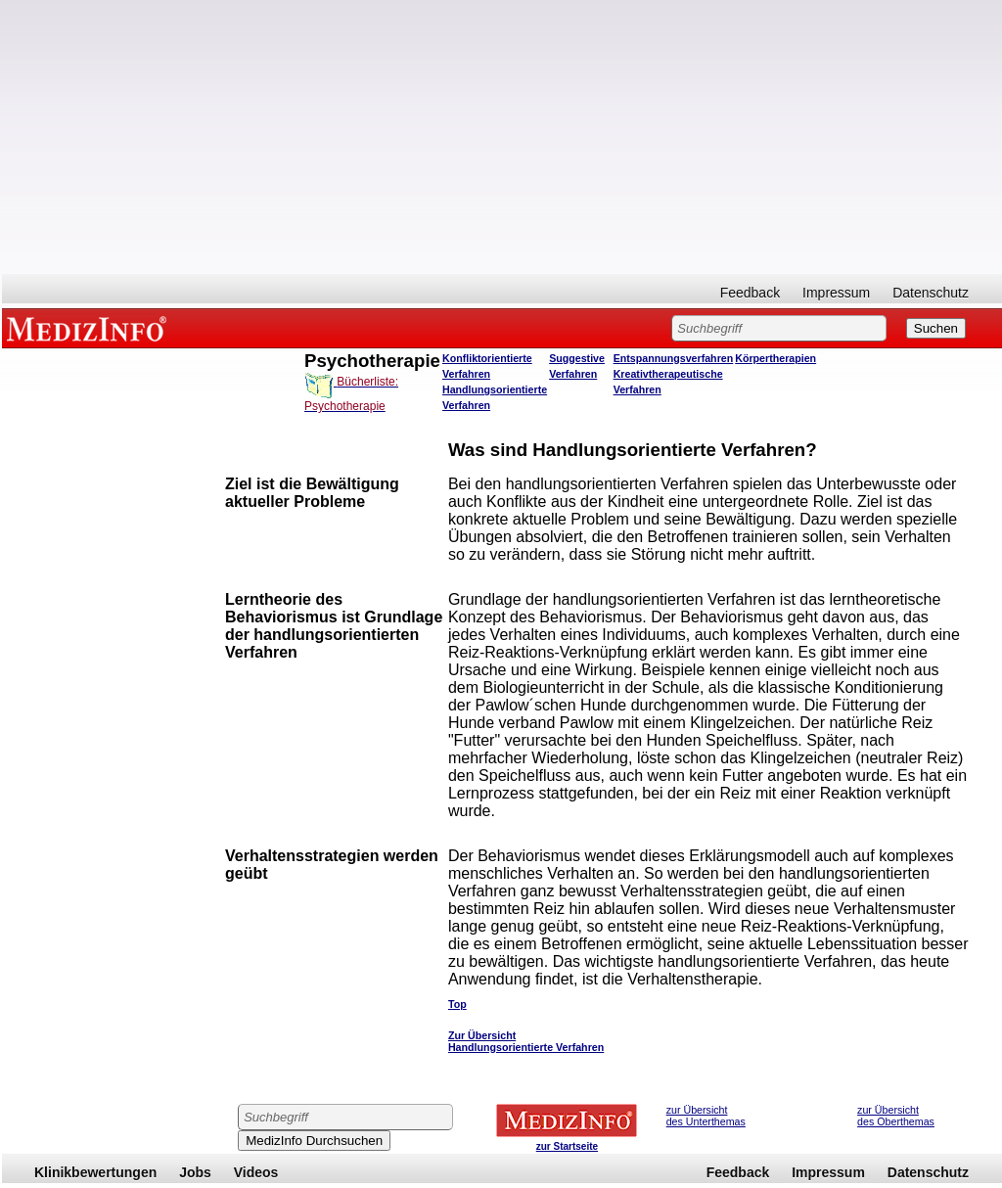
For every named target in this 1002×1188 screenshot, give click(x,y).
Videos (256, 1172)
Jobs (195, 1172)
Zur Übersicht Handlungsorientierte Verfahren (526, 1041)
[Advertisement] (502, 137)
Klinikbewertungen (95, 1172)
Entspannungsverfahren (674, 358)
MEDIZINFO (90, 327)
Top (457, 1004)
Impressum (836, 292)
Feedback (750, 292)
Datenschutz (930, 292)
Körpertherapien (775, 358)
